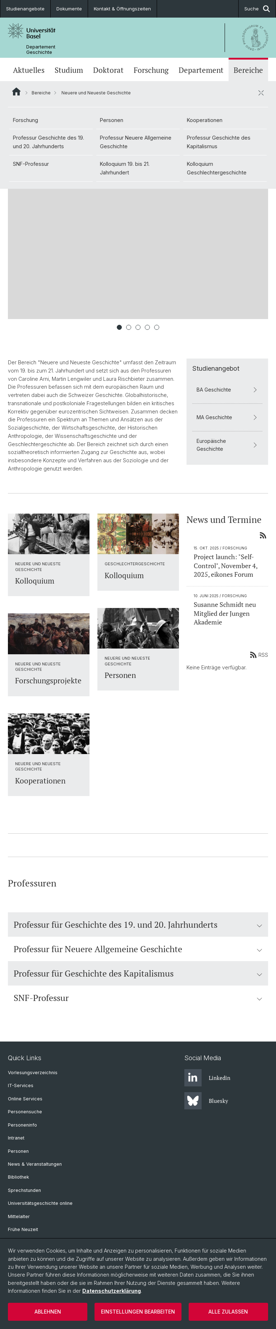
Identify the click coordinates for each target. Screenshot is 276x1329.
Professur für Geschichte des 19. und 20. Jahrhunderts (138, 924)
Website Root (16, 91)
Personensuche (25, 1111)
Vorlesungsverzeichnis (33, 1072)
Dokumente (69, 8)
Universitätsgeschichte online (40, 1203)
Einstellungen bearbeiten (138, 1312)
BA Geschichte (227, 390)
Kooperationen (204, 120)
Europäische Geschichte (227, 445)
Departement (201, 70)
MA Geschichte (227, 417)
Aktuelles (29, 70)
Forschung (151, 70)
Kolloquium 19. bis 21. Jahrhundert (125, 168)
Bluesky (206, 1100)
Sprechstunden (24, 1190)
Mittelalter (19, 1216)
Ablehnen (47, 1312)
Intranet (16, 1138)
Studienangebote (25, 8)
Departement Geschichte (40, 49)
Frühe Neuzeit (23, 1229)
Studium (69, 70)
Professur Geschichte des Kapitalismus (218, 142)
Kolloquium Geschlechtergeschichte (217, 168)
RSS (259, 654)
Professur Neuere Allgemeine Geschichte (135, 142)
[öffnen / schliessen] (261, 92)
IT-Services (20, 1085)
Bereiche (248, 70)
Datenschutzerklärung (111, 1291)
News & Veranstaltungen (35, 1164)
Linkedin (207, 1077)
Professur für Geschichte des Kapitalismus (138, 973)
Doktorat (108, 70)
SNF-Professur (31, 164)
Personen (111, 120)
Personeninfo (22, 1125)
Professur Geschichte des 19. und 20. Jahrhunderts (48, 142)
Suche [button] (257, 8)
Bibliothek (18, 1177)
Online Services (25, 1098)
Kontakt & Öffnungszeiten (122, 8)
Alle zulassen (228, 1312)
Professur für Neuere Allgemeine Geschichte (138, 949)
